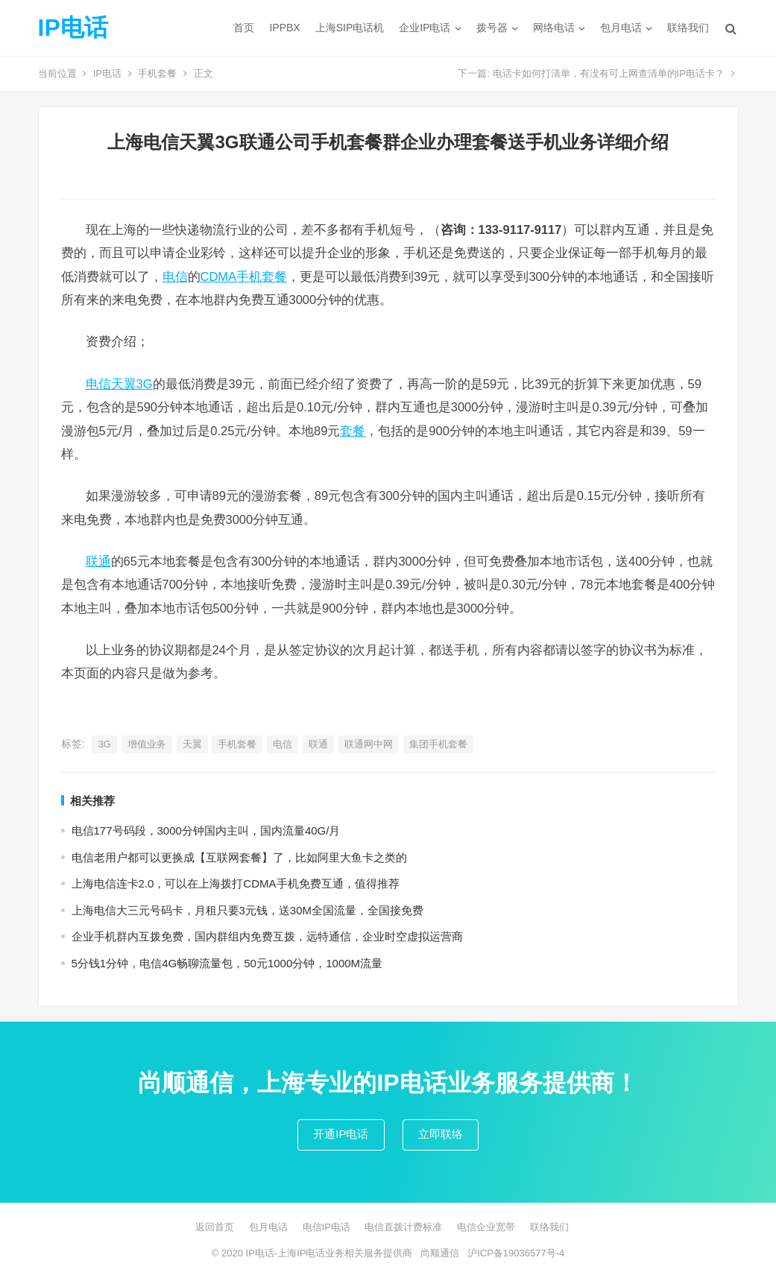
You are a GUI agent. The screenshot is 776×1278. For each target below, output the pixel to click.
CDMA (219, 276)
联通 (98, 561)
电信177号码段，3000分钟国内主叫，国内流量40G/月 (206, 830)
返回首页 (214, 1227)
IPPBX (284, 28)
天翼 (192, 744)
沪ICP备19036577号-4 (515, 1253)
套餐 (352, 430)
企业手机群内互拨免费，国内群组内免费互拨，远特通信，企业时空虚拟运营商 (267, 936)
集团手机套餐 (438, 744)
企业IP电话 (424, 28)
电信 (175, 276)
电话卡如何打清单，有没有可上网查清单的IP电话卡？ (609, 73)
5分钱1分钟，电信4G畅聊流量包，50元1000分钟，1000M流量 (227, 963)
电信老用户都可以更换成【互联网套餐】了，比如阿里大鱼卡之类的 (239, 857)
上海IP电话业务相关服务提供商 (344, 1253)
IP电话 (73, 27)
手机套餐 (157, 73)
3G (104, 744)
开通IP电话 (340, 1133)
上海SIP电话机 (350, 28)
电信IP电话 (326, 1227)
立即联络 (440, 1133)
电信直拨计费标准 (403, 1227)
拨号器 (492, 28)
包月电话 (621, 28)
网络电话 (554, 28)
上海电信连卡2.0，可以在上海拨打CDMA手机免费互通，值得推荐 (236, 883)
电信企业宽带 (486, 1227)
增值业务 (146, 744)
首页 (243, 28)
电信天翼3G (119, 383)
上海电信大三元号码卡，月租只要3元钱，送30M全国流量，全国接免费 (248, 910)
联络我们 (688, 28)
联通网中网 (368, 744)
